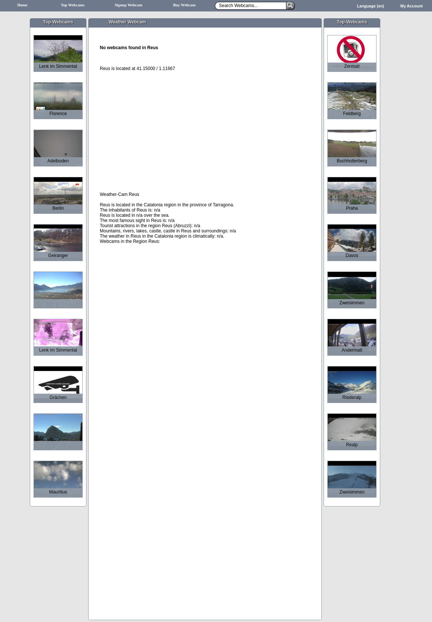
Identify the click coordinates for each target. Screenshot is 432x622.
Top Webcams (73, 5)
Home (22, 5)
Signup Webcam (128, 5)
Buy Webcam (184, 5)
